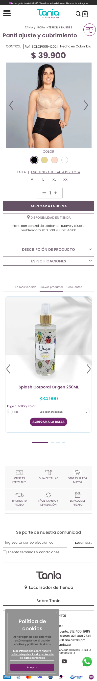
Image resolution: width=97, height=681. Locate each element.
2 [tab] (52, 442)
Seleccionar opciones (52, 411)
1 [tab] (40, 442)
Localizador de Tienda (48, 587)
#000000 (34, 160)
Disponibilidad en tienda (49, 217)
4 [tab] (63, 442)
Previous (11, 105)
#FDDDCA (54, 160)
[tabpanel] (48, 364)
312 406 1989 (80, 631)
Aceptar (32, 667)
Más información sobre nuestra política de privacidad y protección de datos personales (32, 654)
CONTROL (13, 46)
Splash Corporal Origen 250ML (49, 387)
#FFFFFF (64, 160)
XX (65, 179)
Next (86, 105)
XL (54, 179)
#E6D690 (44, 160)
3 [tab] (58, 442)
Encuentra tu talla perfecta (55, 172)
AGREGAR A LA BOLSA (48, 206)
